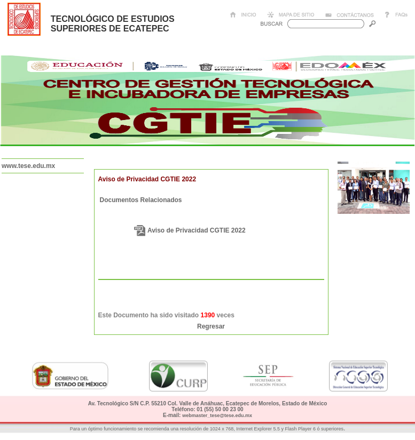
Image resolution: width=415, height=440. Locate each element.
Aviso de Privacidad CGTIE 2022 (196, 230)
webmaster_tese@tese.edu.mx (217, 415)
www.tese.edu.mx (28, 166)
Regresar (211, 326)
